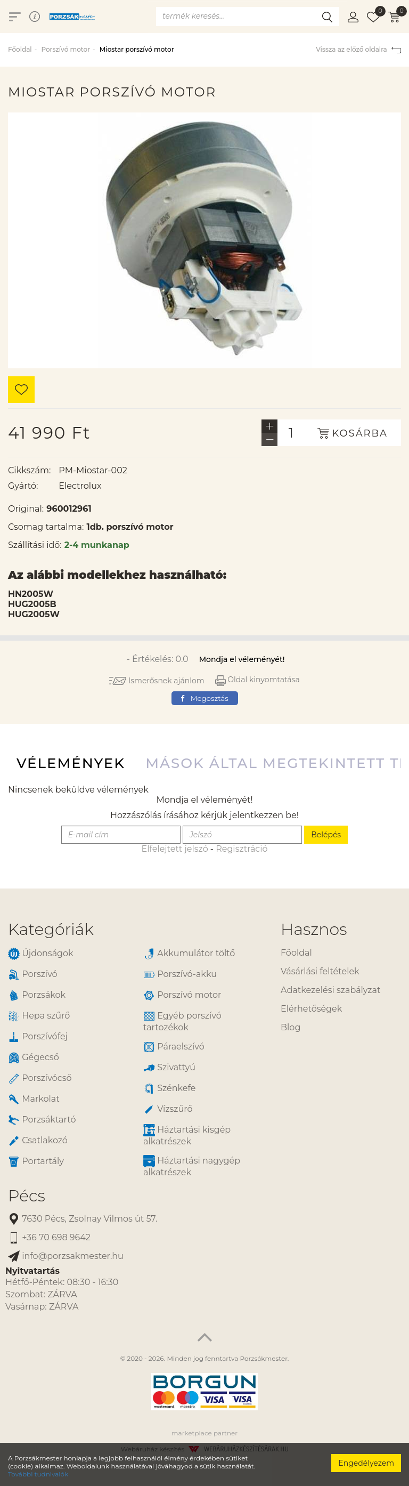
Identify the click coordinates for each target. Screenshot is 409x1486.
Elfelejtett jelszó (174, 849)
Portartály (36, 1162)
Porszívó (33, 974)
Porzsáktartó (42, 1120)
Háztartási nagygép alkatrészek (191, 1166)
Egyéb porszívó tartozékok (182, 1021)
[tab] (136, 929)
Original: (26, 509)
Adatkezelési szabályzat (330, 990)
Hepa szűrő (39, 1016)
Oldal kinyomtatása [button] (257, 679)
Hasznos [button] (314, 929)
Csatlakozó (38, 1141)
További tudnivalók (38, 1474)
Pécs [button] (26, 1196)
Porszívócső (40, 1078)
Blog (290, 1027)
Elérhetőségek (311, 1009)
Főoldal (20, 49)
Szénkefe (169, 1089)
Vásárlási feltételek (320, 971)
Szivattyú (169, 1068)
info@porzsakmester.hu (66, 1256)
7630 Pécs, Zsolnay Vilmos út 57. (82, 1219)
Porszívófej (38, 1037)
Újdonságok (40, 954)
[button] (353, 17)
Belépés (326, 834)
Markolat (34, 1099)
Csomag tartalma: (46, 527)
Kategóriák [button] (51, 929)
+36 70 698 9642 (49, 1238)
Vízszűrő (168, 1109)
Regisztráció (241, 849)
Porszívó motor (65, 49)
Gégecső (33, 1058)
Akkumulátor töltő (189, 954)
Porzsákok (37, 995)
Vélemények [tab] (71, 763)
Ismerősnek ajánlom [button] (156, 680)
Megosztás (204, 698)
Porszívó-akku (180, 974)
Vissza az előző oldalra (358, 49)
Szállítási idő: (35, 545)
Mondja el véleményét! (242, 659)
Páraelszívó (173, 1047)
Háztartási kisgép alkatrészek (187, 1135)
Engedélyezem (366, 1463)
